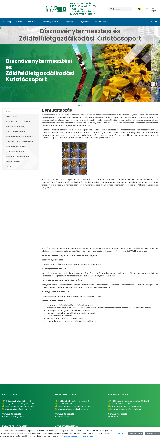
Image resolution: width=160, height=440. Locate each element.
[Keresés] (122, 9)
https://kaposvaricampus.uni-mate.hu (127, 365)
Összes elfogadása (135, 433)
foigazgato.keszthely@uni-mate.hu (72, 368)
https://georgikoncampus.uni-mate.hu (74, 365)
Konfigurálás (121, 433)
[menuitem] (56, 424)
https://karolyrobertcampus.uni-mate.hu (22, 397)
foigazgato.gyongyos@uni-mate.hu (19, 399)
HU (146, 9)
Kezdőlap (7, 21)
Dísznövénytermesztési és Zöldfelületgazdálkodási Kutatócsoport (40, 70)
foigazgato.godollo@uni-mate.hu (71, 399)
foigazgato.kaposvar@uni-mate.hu (125, 368)
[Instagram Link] (155, 21)
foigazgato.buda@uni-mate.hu (17, 368)
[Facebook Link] (151, 21)
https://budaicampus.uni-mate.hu (19, 365)
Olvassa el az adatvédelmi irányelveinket (78, 436)
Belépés (153, 9)
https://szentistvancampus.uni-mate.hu (74, 397)
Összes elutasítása (152, 433)
